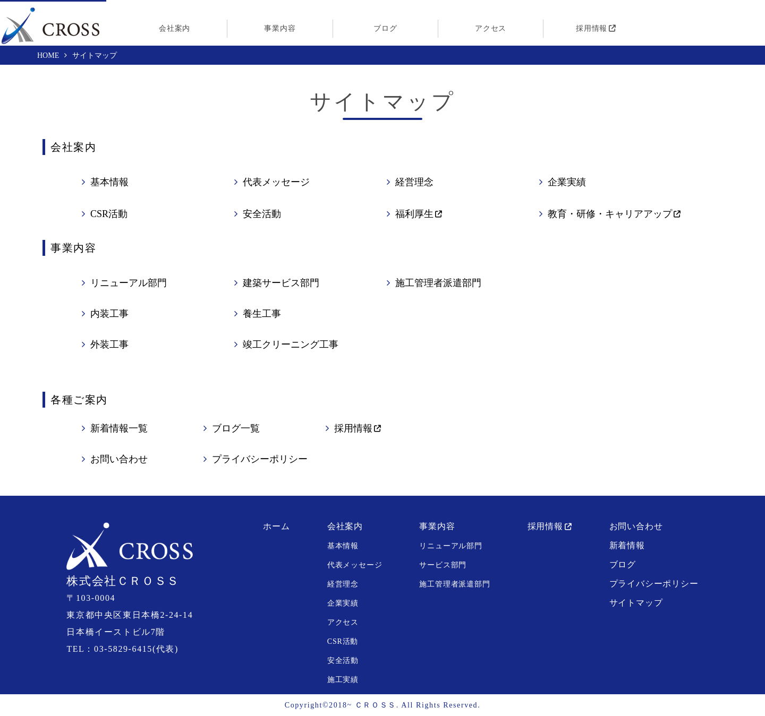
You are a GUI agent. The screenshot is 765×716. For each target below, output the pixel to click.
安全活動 (262, 214)
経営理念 (414, 182)
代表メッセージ (276, 182)
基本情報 (109, 182)
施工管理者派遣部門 (438, 283)
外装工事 (109, 344)
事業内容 (279, 28)
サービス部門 (442, 565)
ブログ (385, 28)
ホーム (276, 526)
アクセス (490, 28)
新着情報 (627, 545)
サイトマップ (636, 602)
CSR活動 (109, 214)
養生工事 (262, 313)
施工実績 (343, 680)
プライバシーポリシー (260, 459)
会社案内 (174, 28)
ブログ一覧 (236, 428)
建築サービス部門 (281, 283)
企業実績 (567, 182)
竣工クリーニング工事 (290, 344)
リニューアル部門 (128, 283)
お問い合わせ (119, 459)
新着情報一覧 (119, 428)
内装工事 (109, 313)
